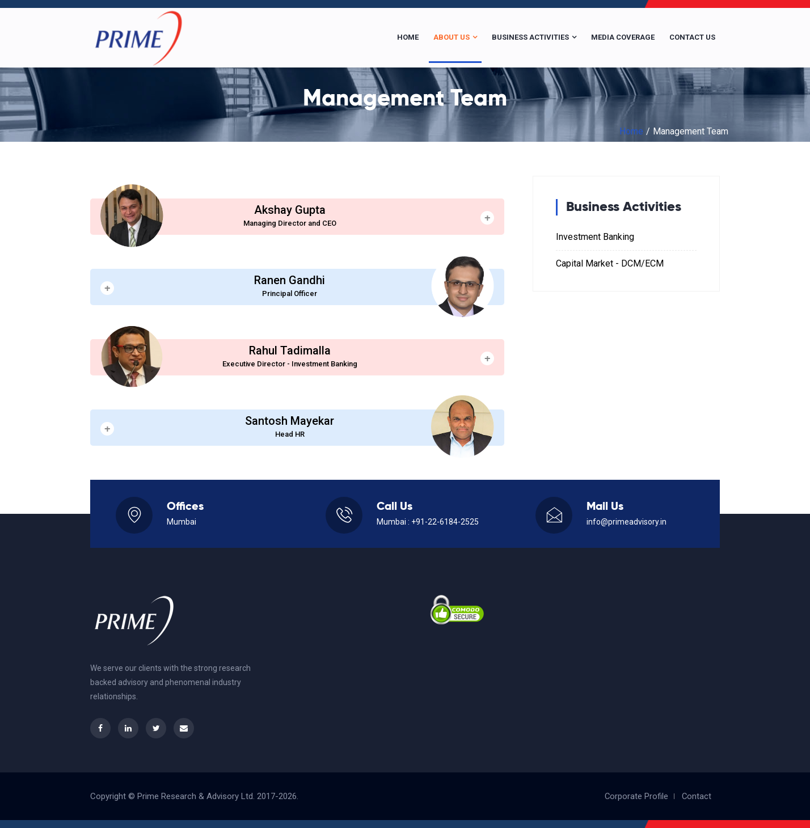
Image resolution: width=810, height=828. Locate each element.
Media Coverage (623, 37)
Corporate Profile (636, 796)
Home (408, 37)
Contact (696, 796)
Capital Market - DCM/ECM (610, 263)
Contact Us (692, 37)
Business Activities (534, 37)
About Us (455, 37)
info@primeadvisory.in (626, 521)
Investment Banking (595, 236)
